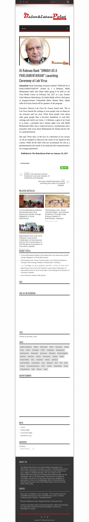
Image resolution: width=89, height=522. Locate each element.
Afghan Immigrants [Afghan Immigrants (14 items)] (26, 347)
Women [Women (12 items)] (39, 369)
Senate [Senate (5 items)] (49, 366)
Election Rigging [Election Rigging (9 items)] (62, 353)
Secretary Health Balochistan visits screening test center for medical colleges (50, 182)
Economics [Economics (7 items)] (43, 353)
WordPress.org (26, 436)
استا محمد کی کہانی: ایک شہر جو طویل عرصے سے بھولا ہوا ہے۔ (45, 265)
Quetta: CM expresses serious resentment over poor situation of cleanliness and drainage (39, 175)
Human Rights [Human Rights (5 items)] (24, 359)
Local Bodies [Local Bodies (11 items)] (35, 363)
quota (55, 496)
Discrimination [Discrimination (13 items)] (24, 353)
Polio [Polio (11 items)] (65, 363)
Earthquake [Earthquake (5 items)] (34, 353)
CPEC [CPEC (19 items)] (43, 350)
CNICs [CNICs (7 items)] (28, 350)
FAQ (40, 507)
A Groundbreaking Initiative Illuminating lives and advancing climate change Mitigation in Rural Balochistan (30, 214)
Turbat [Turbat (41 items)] (66, 366)
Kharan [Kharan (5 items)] (47, 359)
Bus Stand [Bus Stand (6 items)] (59, 347)
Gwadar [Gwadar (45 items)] (55, 356)
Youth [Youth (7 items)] (45, 369)
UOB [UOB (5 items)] (33, 369)
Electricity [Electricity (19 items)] (31, 356)
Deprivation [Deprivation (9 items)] (50, 350)
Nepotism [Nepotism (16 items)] (50, 363)
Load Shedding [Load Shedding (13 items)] (24, 363)
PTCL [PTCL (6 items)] (43, 366)
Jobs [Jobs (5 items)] (32, 359)
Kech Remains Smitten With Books (33, 275)
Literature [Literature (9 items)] (54, 359)
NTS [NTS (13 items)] (56, 363)
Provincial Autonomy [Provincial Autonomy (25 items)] (33, 366)
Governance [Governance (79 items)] (46, 356)
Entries (25, 430)
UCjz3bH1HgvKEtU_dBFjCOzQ (50, 505)
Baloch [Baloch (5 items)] (36, 347)
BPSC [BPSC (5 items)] (51, 347)
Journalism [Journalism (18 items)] (39, 359)
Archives (22, 446)
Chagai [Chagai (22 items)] (66, 347)
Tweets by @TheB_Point (28, 336)
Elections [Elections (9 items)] (23, 356)
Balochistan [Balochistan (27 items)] (43, 347)
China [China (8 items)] (22, 350)
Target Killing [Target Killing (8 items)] (58, 366)
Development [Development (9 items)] (60, 350)
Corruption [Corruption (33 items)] (35, 350)
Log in (23, 427)
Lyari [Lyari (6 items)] (43, 363)
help (60, 501)
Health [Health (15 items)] (62, 356)
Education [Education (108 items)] (52, 353)
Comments (26, 433)
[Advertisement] (44, 394)
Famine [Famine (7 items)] (38, 356)
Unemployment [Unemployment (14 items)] (24, 369)
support (32, 508)
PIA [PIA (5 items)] (61, 363)
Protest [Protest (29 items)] (22, 366)
